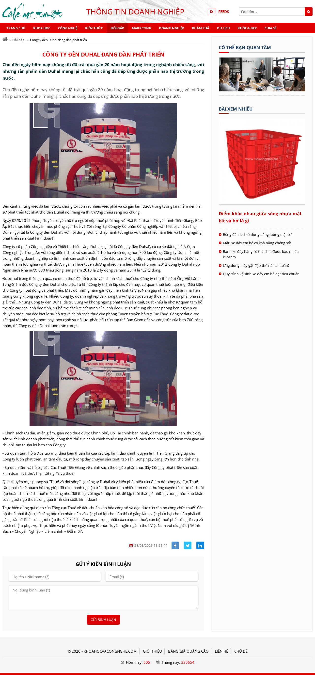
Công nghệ (67, 28)
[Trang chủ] (5, 39)
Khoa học (41, 28)
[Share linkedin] (200, 545)
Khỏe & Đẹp (247, 28)
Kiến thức (94, 28)
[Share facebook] (175, 545)
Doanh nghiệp (171, 28)
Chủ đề (241, 651)
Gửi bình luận (103, 619)
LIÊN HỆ (221, 651)
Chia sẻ (270, 28)
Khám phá (200, 28)
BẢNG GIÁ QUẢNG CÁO (188, 651)
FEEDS (223, 11)
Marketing (141, 28)
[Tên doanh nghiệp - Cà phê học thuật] (262, 89)
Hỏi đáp (117, 28)
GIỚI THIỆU (152, 651)
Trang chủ (15, 28)
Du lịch (223, 28)
